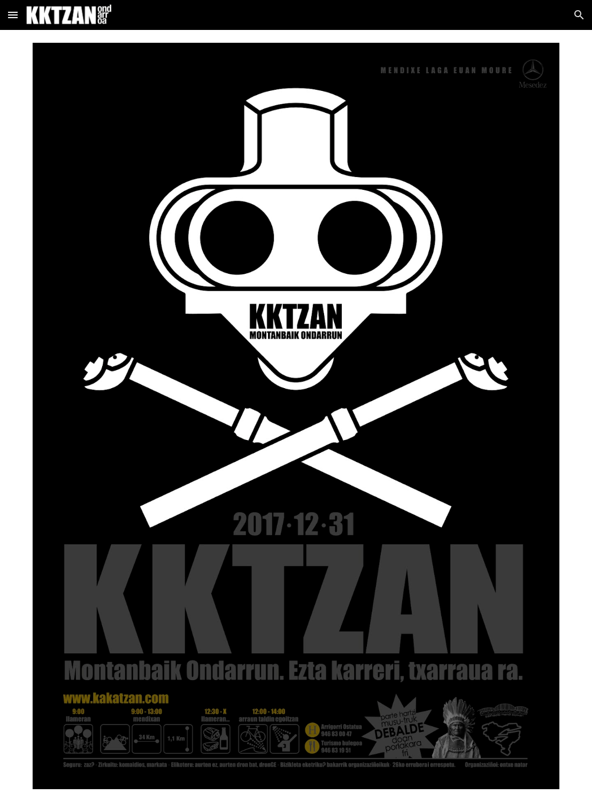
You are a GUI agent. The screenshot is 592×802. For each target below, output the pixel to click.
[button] (13, 14)
